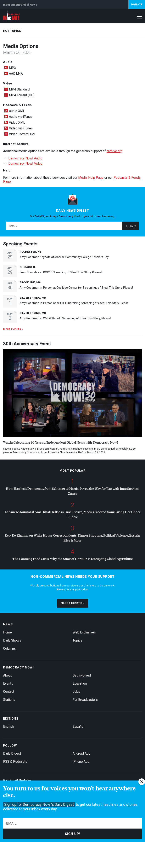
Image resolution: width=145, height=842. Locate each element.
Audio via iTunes (21, 117)
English (8, 727)
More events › (13, 329)
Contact (8, 692)
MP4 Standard (19, 89)
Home (7, 632)
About (7, 675)
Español (78, 727)
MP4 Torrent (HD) (21, 95)
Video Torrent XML (22, 134)
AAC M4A (16, 74)
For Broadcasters (85, 700)
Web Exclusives (84, 632)
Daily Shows (12, 640)
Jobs (76, 692)
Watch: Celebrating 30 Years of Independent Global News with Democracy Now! (60, 442)
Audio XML (17, 111)
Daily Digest (12, 753)
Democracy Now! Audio (25, 158)
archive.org (114, 151)
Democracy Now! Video (25, 163)
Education (80, 683)
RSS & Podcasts (15, 762)
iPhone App (81, 762)
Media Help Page (91, 178)
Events (8, 683)
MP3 (12, 68)
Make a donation (72, 603)
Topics (77, 640)
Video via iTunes (21, 128)
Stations (9, 700)
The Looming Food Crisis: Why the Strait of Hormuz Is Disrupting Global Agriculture (72, 558)
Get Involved (82, 675)
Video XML (17, 122)
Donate (137, 4)
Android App (81, 753)
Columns (9, 648)
